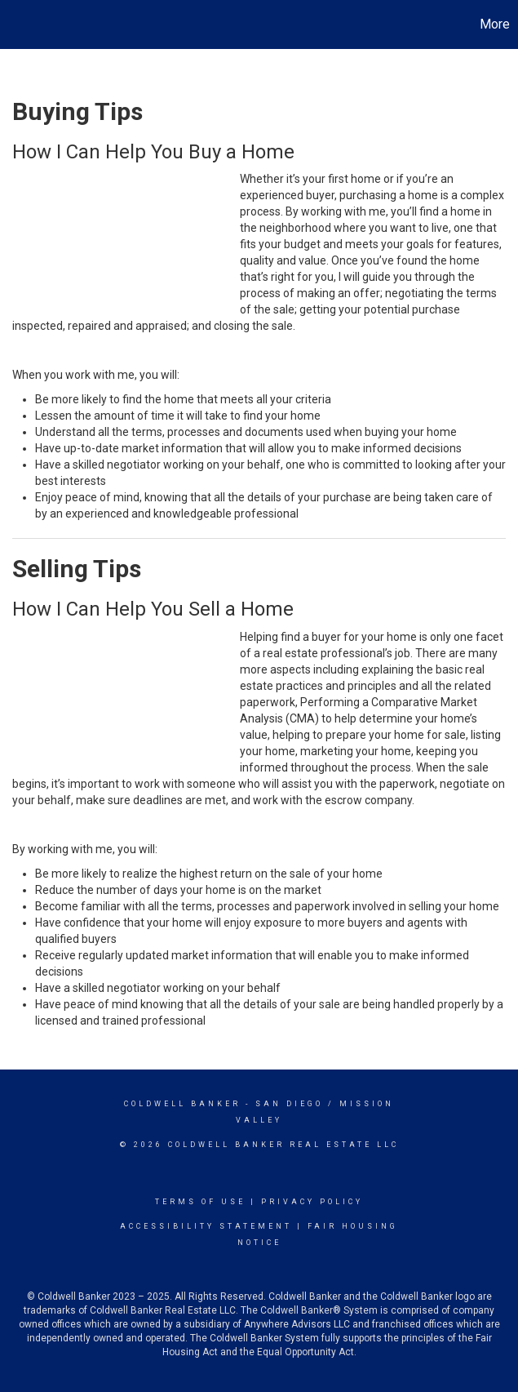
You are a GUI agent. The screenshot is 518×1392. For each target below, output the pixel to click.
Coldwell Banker (182, 1104)
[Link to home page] (20, 24)
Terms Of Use (200, 1202)
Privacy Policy (312, 1202)
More (495, 24)
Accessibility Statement (206, 1226)
